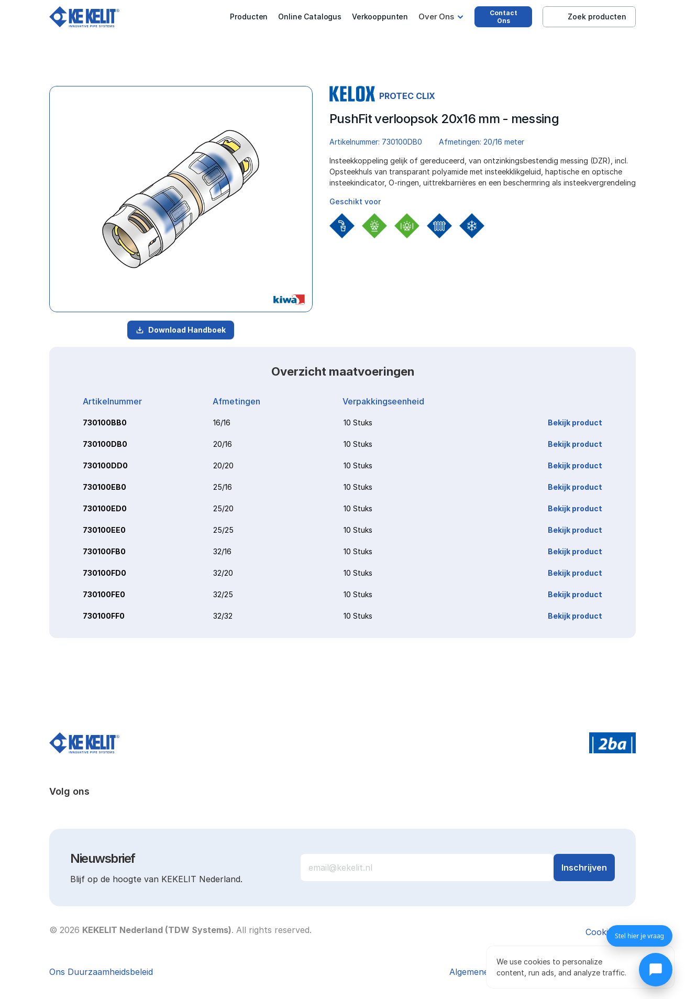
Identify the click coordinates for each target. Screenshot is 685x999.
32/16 (222, 551)
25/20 (223, 508)
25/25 (223, 529)
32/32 (223, 615)
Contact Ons (503, 17)
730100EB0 (104, 486)
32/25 (223, 594)
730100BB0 (105, 422)
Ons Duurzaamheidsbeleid (101, 972)
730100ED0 (105, 508)
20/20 (223, 465)
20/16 (222, 444)
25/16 (222, 486)
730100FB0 (104, 551)
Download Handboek (181, 329)
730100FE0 (104, 594)
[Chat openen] (655, 969)
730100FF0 (104, 615)
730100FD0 (104, 572)
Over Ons (436, 16)
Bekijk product (575, 422)
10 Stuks (358, 422)
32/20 (223, 572)
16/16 (221, 422)
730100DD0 (105, 465)
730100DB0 (105, 444)
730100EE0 (104, 529)
